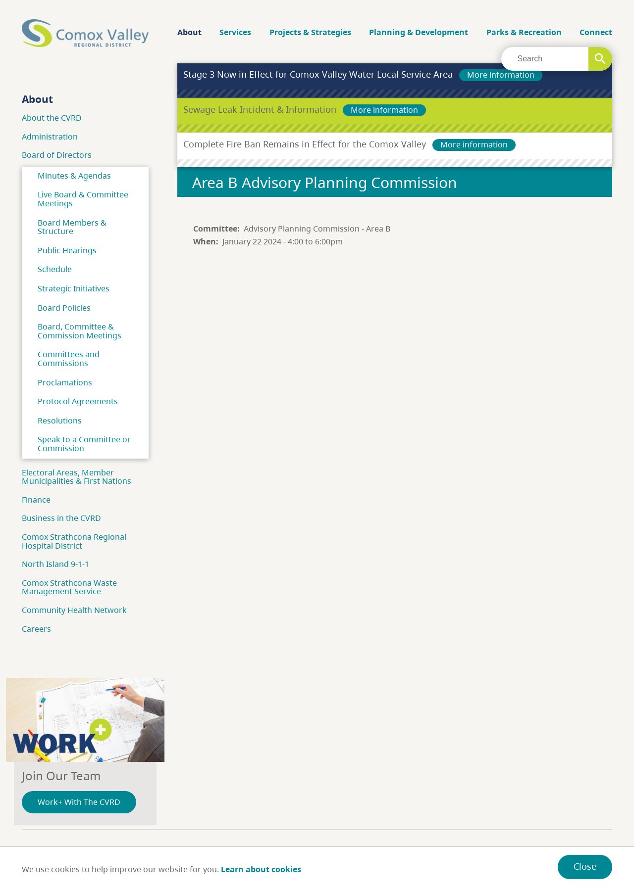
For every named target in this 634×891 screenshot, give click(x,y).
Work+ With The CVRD (79, 802)
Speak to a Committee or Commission (84, 444)
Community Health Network (74, 610)
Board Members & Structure (72, 227)
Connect (596, 32)
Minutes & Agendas (74, 175)
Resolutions (60, 420)
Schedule (55, 269)
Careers (36, 628)
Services (235, 32)
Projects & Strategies (310, 32)
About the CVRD (52, 117)
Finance (36, 499)
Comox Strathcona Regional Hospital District (74, 541)
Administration (50, 136)
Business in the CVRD (61, 518)
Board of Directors (57, 154)
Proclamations (65, 382)
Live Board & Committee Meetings (83, 199)
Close (585, 866)
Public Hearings (67, 250)
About (189, 32)
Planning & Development (418, 32)
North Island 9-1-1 (55, 564)
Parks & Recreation (524, 32)
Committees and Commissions (69, 359)
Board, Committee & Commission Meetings (79, 331)
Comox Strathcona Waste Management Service (69, 587)
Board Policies (64, 307)
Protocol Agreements (78, 401)
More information (500, 74)
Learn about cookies (261, 869)
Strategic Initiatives (73, 288)
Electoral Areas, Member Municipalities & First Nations (76, 477)
